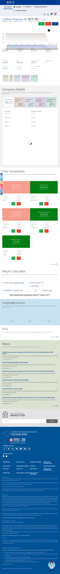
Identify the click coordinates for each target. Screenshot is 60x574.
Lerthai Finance (16, 185)
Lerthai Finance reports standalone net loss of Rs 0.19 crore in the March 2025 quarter (28, 397)
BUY (13, 203)
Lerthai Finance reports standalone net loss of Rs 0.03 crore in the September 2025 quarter (27, 352)
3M (53, 30)
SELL (19, 203)
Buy (41, 24)
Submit (52, 421)
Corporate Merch (16, 212)
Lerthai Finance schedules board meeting (15, 362)
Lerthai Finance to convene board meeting (15, 380)
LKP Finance (44, 185)
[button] (45, 19)
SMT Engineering (44, 212)
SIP (55, 24)
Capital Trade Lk (16, 239)
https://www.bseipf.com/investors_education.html (10, 544)
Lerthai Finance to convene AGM (12, 389)
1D (48, 30)
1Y (55, 30)
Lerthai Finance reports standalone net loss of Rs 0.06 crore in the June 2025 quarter (28, 371)
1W (51, 30)
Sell (48, 24)
